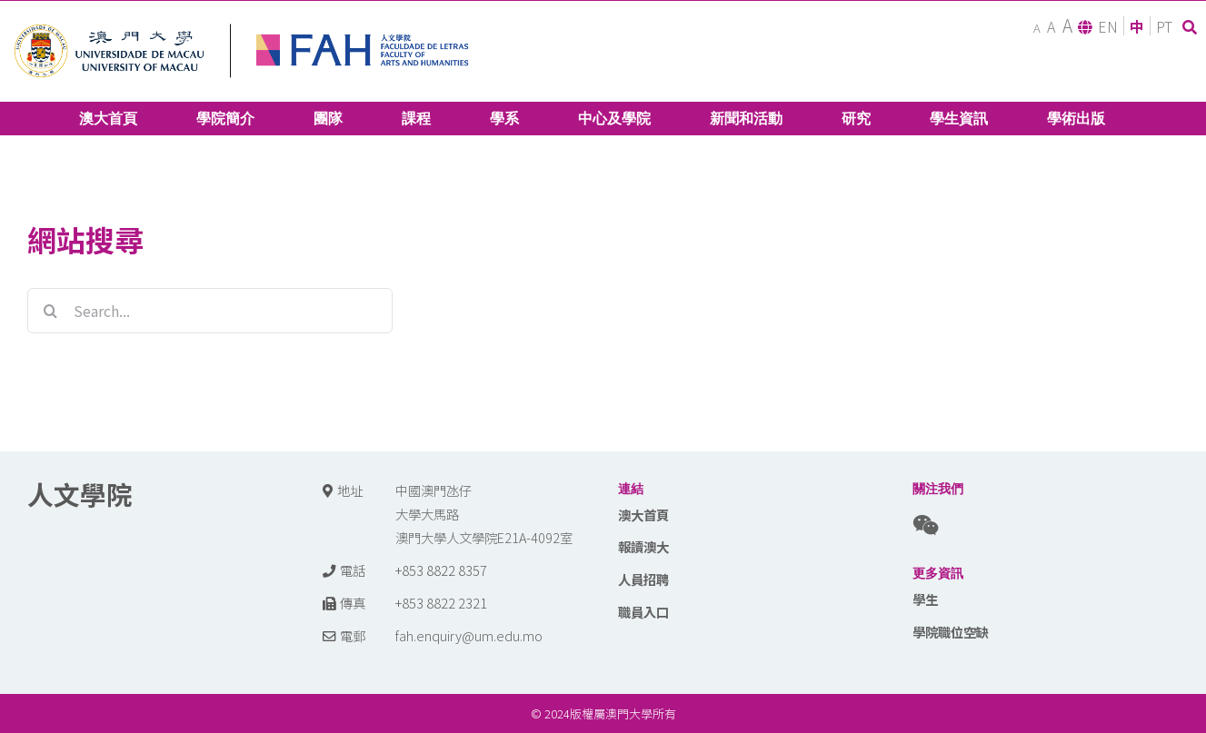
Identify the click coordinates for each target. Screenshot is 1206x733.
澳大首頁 (643, 514)
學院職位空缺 (950, 631)
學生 (925, 599)
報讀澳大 (643, 546)
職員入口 (643, 611)
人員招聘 (643, 579)
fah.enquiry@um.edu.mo (469, 635)
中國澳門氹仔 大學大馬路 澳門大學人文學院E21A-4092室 (484, 513)
